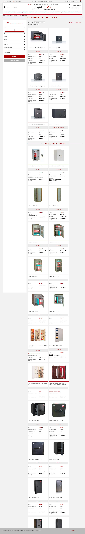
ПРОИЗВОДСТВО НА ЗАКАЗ (18, 512)
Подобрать (14, 56)
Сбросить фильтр (14, 60)
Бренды (14, 12)
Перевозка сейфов (49, 515)
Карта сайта (30, 521)
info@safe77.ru (69, 1)
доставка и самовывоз (67, 12)
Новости (31, 12)
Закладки (17, 1)
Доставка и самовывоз (50, 517)
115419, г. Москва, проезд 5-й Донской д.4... (42, 1)
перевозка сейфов (55, 12)
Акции (46, 513)
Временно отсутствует (73, 91)
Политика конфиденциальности (35, 523)
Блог (36, 12)
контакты (78, 12)
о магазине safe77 (43, 12)
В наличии (36, 52)
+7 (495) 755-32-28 (75, 5)
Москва (15, 6)
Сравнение (8, 1)
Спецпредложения (22, 12)
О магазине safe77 (32, 517)
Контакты (30, 520)
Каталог (7, 12)
